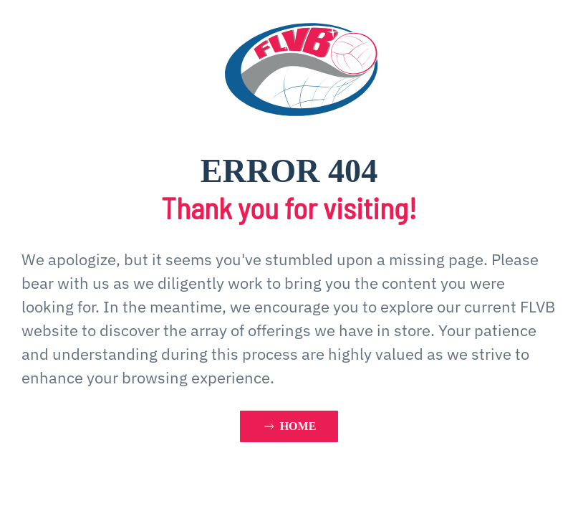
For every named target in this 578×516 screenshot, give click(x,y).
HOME (289, 426)
